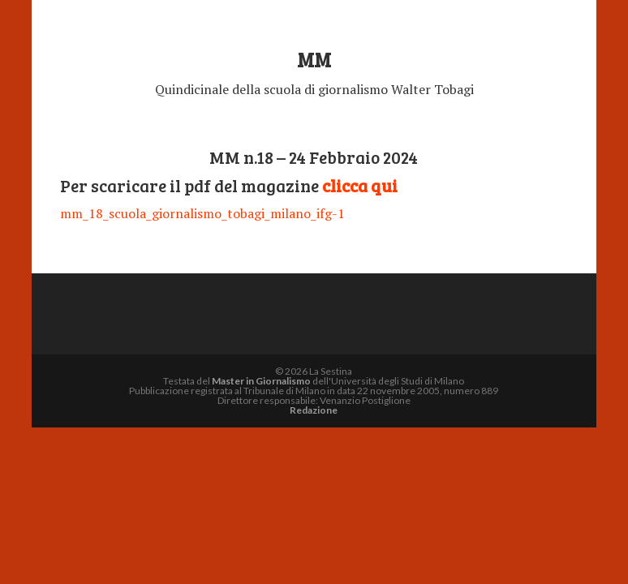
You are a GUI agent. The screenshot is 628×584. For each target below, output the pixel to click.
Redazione (314, 410)
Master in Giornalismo (261, 381)
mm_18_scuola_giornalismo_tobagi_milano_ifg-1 (202, 213)
